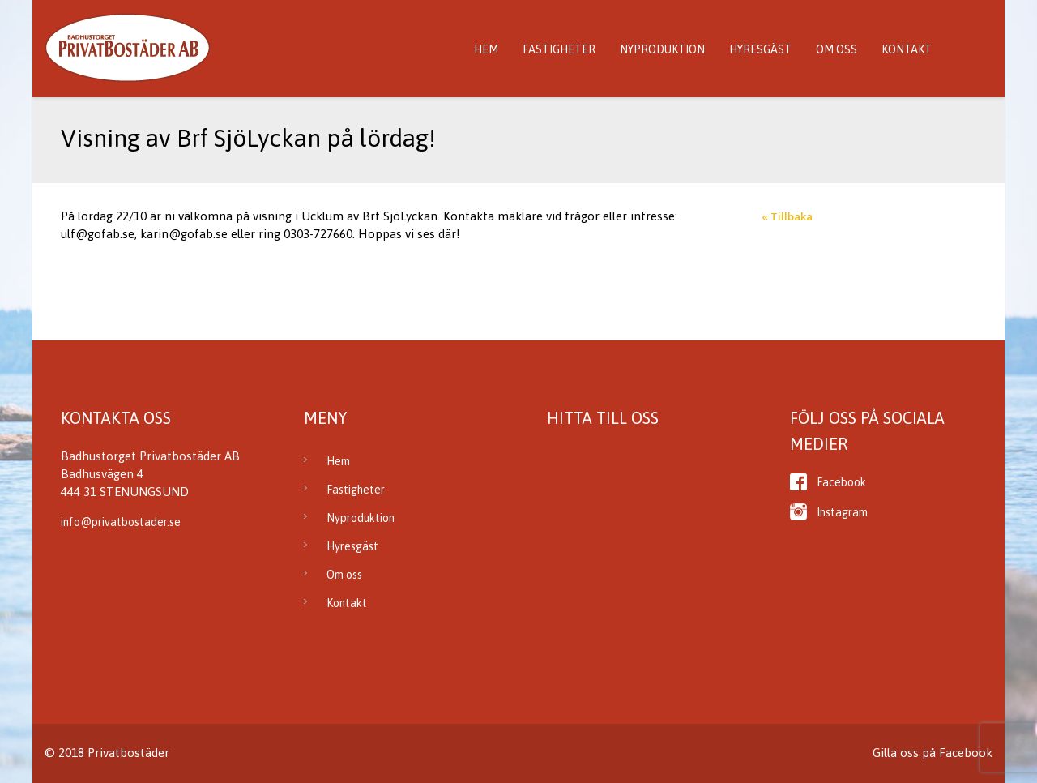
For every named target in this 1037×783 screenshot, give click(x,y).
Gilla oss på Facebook (932, 752)
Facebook (841, 482)
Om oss (836, 49)
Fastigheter (559, 49)
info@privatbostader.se (121, 522)
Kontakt (906, 49)
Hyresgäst (760, 49)
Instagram (842, 512)
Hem (486, 49)
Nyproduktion (662, 49)
